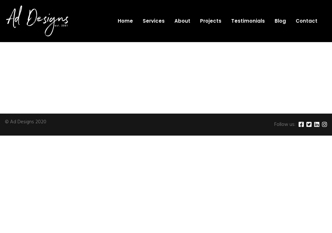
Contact (306, 21)
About (182, 21)
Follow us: (284, 124)
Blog (280, 21)
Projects (210, 21)
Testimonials (248, 21)
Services (154, 21)
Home (125, 21)
